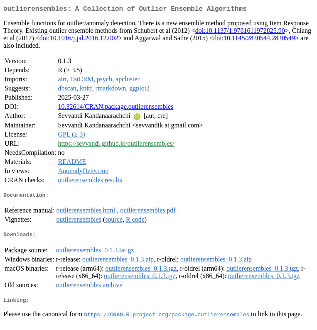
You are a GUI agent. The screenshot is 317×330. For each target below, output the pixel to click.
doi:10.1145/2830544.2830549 (254, 39)
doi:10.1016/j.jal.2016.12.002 (78, 39)
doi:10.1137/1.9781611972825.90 (240, 32)
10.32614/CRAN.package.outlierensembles (115, 108)
